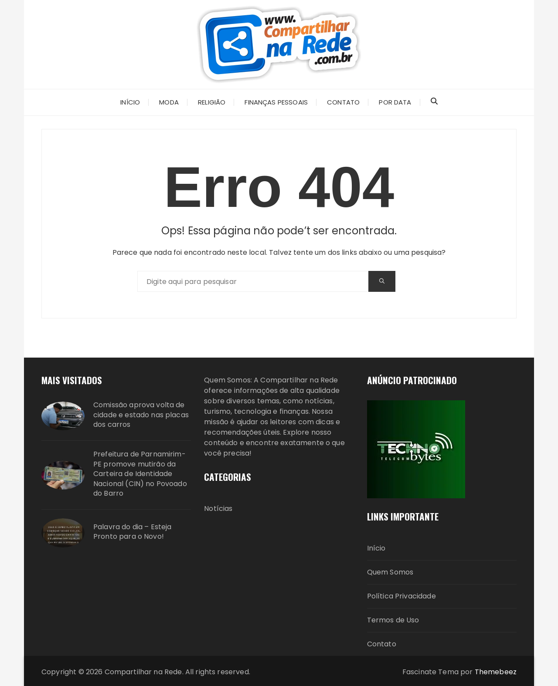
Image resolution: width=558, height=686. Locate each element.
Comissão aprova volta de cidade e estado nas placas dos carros (141, 414)
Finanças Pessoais (276, 102)
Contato (381, 644)
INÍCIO (130, 102)
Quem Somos (390, 572)
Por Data (395, 102)
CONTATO (343, 102)
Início (376, 548)
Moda (169, 102)
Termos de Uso (393, 620)
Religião (211, 102)
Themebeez (496, 672)
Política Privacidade (401, 596)
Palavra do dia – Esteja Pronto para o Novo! (132, 531)
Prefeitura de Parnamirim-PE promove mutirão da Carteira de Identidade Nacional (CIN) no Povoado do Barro (140, 473)
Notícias (218, 509)
